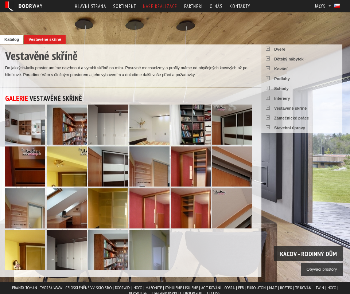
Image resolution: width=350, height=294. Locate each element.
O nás (216, 6)
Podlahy (282, 79)
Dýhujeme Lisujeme (181, 287)
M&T (273, 287)
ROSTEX (286, 287)
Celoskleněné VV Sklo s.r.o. (89, 287)
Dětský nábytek (289, 59)
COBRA (230, 287)
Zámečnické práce (291, 118)
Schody (281, 88)
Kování (281, 69)
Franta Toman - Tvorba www (37, 287)
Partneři (193, 6)
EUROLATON (256, 287)
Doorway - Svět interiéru (23, 6)
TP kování (303, 287)
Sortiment (124, 6)
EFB (241, 287)
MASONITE (153, 287)
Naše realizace (160, 6)
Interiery (282, 98)
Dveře (279, 49)
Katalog (11, 39)
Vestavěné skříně (44, 39)
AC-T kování (211, 287)
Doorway (122, 287)
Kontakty (239, 6)
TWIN (320, 287)
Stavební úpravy (289, 128)
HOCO (137, 287)
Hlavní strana (90, 6)
